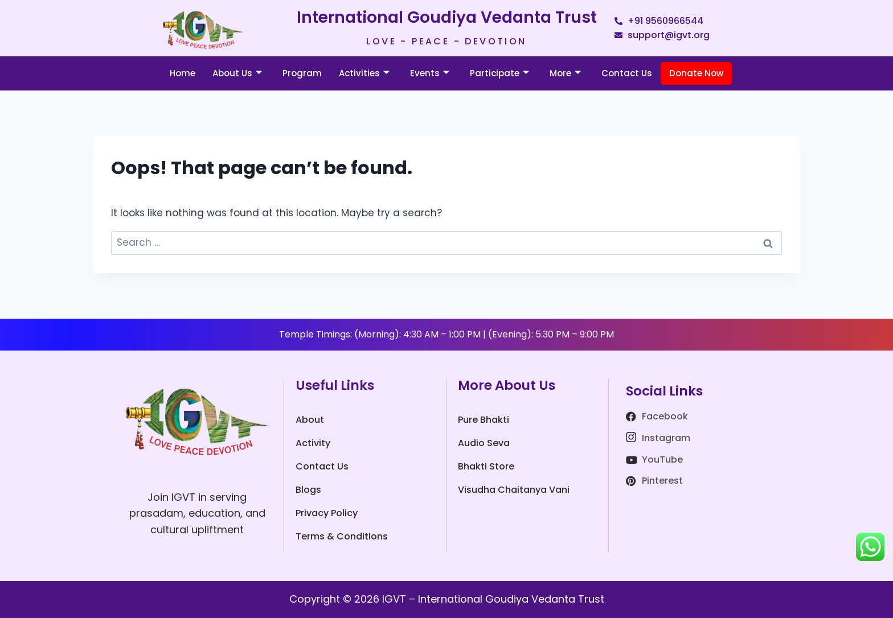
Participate (499, 73)
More (565, 73)
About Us (237, 73)
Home (182, 73)
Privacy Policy (327, 513)
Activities (364, 73)
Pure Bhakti (483, 419)
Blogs (308, 489)
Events (429, 73)
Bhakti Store (486, 466)
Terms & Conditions (342, 536)
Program (302, 73)
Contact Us (626, 73)
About (310, 419)
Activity (313, 443)
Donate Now (696, 73)
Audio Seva (484, 443)
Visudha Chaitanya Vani (514, 489)
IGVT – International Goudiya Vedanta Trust (493, 599)
